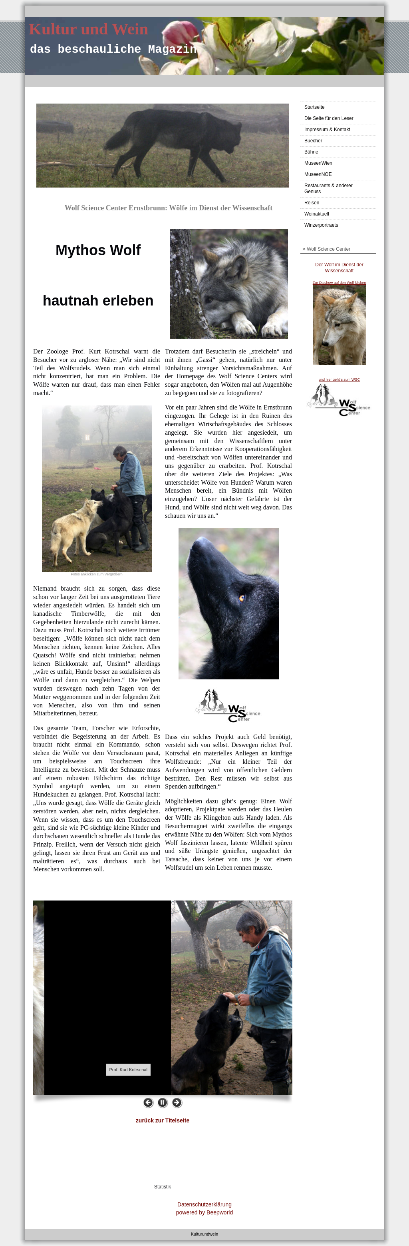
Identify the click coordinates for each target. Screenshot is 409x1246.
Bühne (311, 152)
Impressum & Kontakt (327, 129)
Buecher (313, 141)
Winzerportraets (321, 225)
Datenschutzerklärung (204, 1204)
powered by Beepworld (204, 1212)
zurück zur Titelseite (162, 1120)
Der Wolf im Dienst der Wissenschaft (339, 268)
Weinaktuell (316, 214)
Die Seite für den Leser (328, 118)
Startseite (314, 107)
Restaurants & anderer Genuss (328, 188)
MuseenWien (318, 163)
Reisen (311, 203)
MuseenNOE (318, 174)
